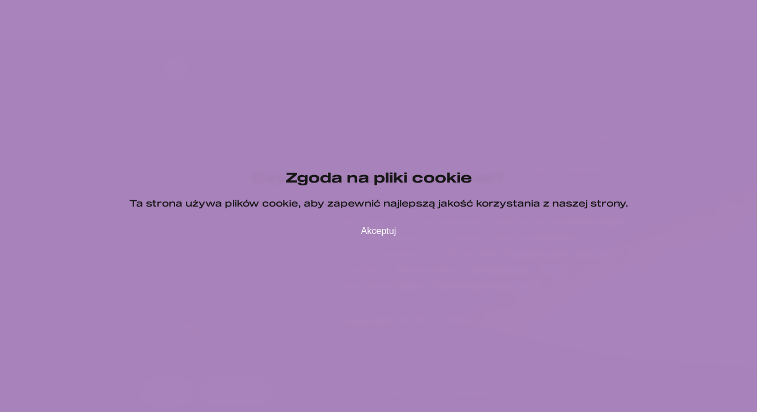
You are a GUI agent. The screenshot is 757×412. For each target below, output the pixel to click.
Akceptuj (378, 231)
